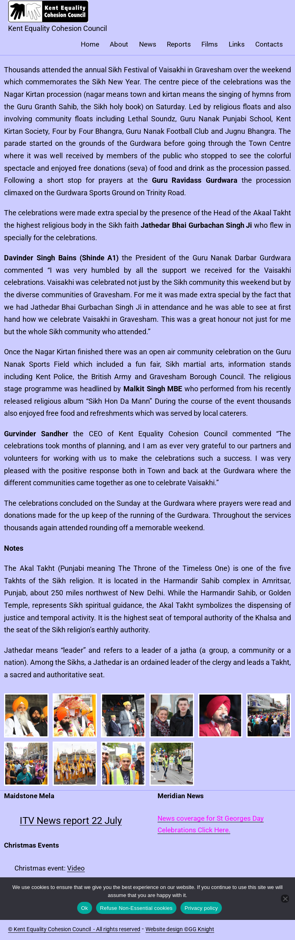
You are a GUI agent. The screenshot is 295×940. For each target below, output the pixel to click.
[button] (26, 715)
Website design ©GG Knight (179, 929)
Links (237, 44)
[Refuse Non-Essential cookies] (285, 899)
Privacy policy (201, 908)
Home (90, 44)
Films (209, 44)
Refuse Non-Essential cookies (136, 908)
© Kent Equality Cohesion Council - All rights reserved (74, 929)
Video (76, 868)
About (119, 44)
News (147, 44)
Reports (179, 44)
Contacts (269, 44)
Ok (84, 908)
